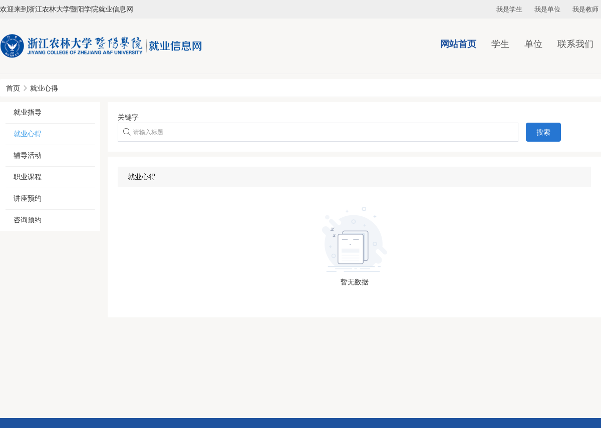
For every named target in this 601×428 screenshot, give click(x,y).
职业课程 (28, 177)
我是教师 (585, 9)
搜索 (543, 132)
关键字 (128, 117)
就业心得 (44, 88)
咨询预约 (28, 220)
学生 (500, 44)
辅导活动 (28, 155)
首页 (13, 88)
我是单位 (547, 9)
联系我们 (575, 44)
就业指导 (28, 112)
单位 (533, 44)
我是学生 (509, 9)
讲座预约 (28, 198)
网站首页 (458, 44)
